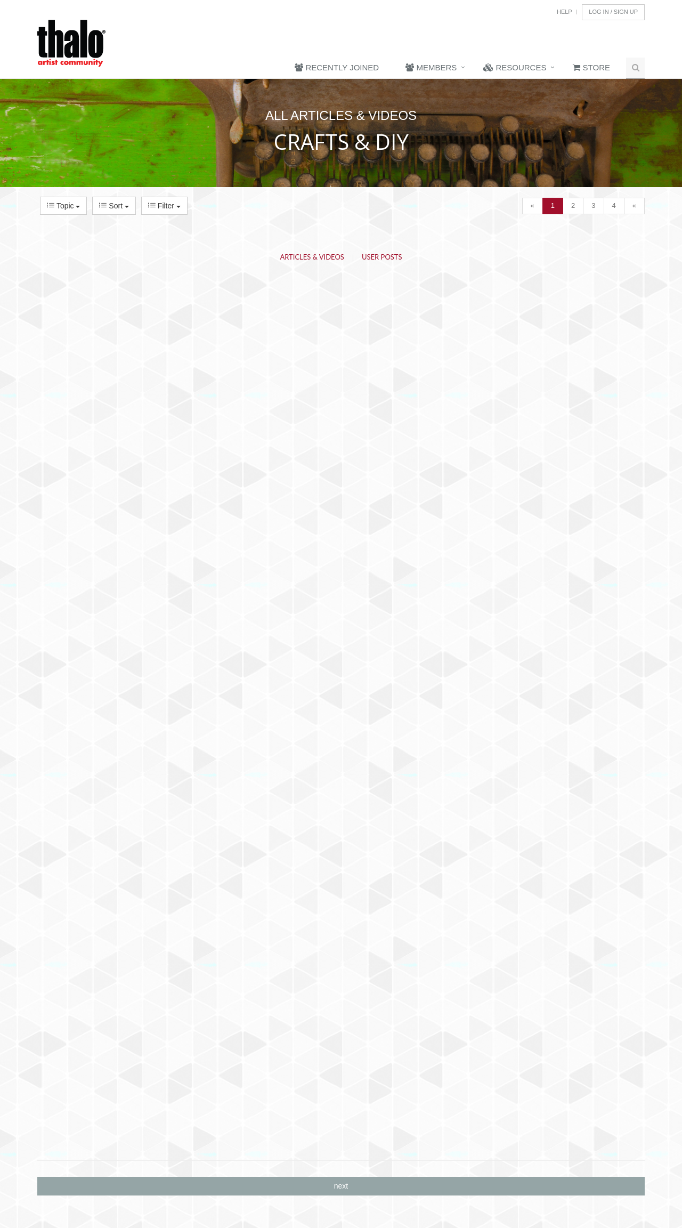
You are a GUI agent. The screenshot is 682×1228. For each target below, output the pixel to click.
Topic (63, 205)
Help (564, 12)
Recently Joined (337, 67)
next (341, 1186)
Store (591, 67)
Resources (514, 67)
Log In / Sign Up (613, 12)
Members (431, 67)
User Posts (382, 257)
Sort (113, 205)
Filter (164, 205)
